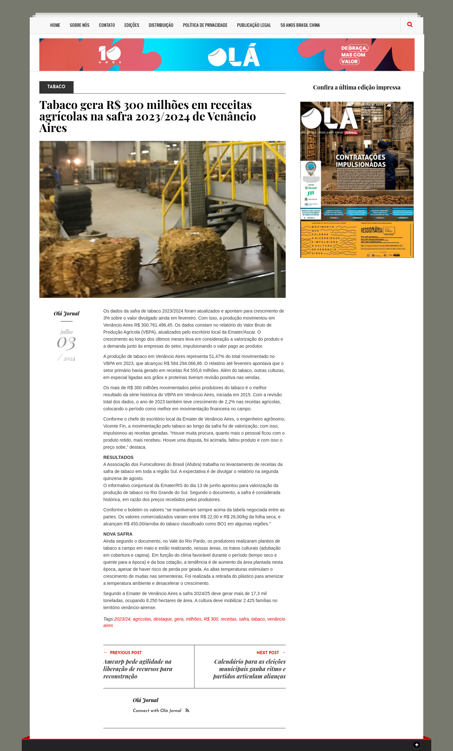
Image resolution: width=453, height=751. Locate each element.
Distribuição (161, 24)
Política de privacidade (205, 24)
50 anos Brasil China (300, 24)
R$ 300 (211, 619)
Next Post (271, 652)
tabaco (258, 619)
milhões (193, 619)
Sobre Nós (79, 24)
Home (55, 24)
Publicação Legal (254, 24)
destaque (163, 619)
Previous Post (122, 652)
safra (244, 619)
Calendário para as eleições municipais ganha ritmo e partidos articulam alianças (249, 669)
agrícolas (142, 619)
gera (178, 619)
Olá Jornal (66, 313)
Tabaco (56, 87)
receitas (228, 619)
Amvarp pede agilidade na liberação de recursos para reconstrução (137, 669)
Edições (131, 24)
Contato (107, 24)
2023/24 (122, 619)
